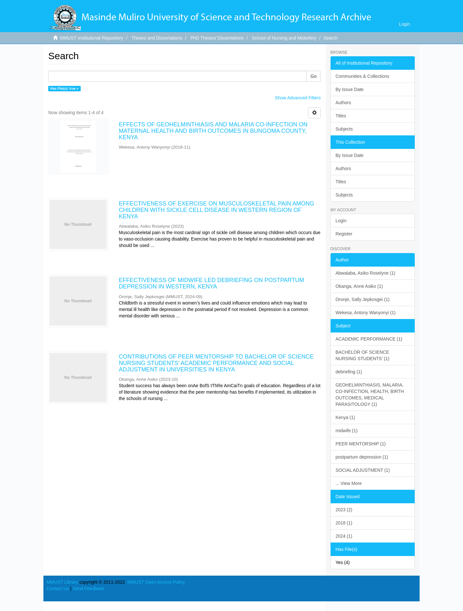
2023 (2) (344, 509)
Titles (341, 115)
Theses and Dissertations (157, 38)
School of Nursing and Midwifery (284, 38)
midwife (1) (347, 430)
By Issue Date (350, 89)
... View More (349, 483)
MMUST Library (62, 582)
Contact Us (58, 588)
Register (344, 233)
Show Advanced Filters (298, 97)
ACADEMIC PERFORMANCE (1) (369, 339)
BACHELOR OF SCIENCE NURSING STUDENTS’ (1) (363, 355)
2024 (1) (344, 536)
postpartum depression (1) (362, 457)
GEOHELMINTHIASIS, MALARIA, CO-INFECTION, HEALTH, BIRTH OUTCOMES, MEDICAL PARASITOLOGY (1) (370, 394)
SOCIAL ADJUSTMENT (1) (363, 470)
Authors (343, 102)
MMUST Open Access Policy (156, 582)
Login (341, 220)
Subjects (344, 129)
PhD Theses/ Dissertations (216, 38)
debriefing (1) (349, 371)
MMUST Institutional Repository (91, 38)
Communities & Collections (362, 76)
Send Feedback (88, 588)
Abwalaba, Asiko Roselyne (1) (365, 273)
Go (314, 76)
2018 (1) (344, 522)
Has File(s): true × (64, 88)
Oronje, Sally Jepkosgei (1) (363, 299)
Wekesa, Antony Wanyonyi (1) (366, 312)
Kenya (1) (345, 417)
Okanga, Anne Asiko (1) (359, 286)
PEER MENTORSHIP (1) (361, 443)
